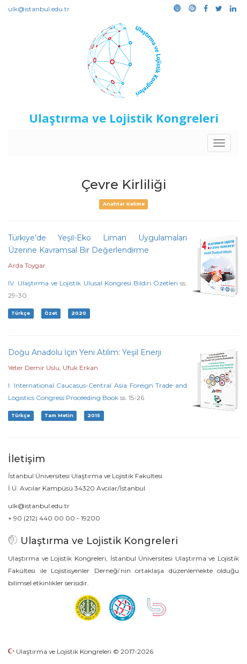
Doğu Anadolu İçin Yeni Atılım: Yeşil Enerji (84, 352)
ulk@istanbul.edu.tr (39, 9)
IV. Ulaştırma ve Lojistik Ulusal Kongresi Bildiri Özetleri (93, 283)
